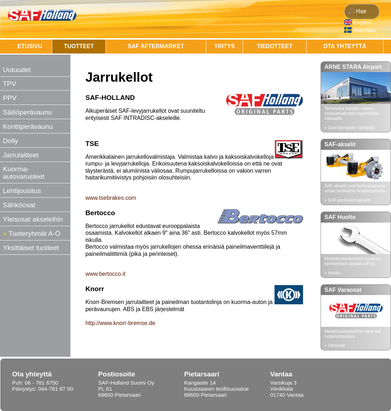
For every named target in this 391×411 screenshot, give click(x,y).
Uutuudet (17, 69)
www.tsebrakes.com (110, 198)
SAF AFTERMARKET (156, 46)
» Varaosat (335, 345)
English (362, 22)
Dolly (10, 140)
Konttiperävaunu (28, 126)
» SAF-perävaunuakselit (347, 200)
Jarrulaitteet (21, 155)
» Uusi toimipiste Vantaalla (350, 127)
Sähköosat (19, 205)
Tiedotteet (275, 46)
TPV (9, 83)
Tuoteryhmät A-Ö (34, 233)
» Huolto (333, 272)
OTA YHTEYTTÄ (344, 46)
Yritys (224, 46)
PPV (9, 98)
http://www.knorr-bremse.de (120, 323)
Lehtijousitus (22, 190)
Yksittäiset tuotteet (31, 248)
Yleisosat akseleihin (33, 219)
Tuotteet (79, 46)
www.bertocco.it (105, 274)
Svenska (364, 30)
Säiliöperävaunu (27, 112)
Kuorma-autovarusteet (23, 172)
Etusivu (30, 46)
